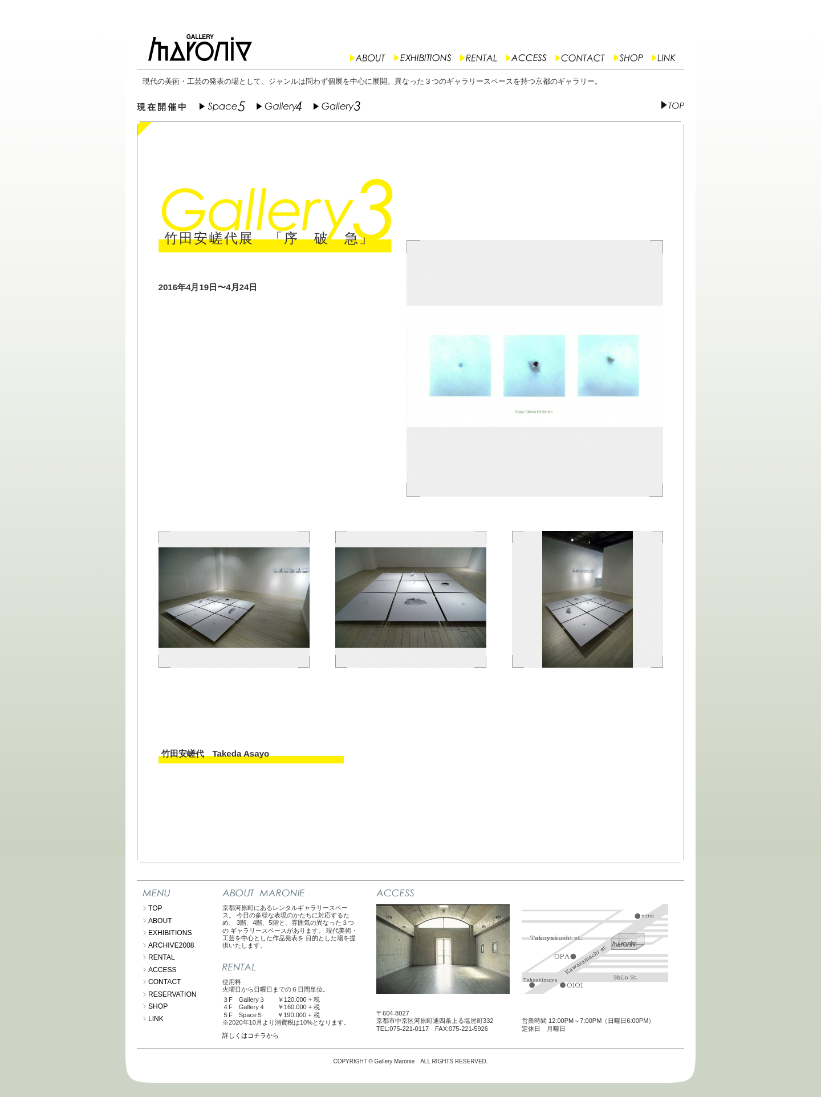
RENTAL (161, 957)
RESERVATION (172, 994)
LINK (156, 1019)
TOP (155, 908)
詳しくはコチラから (250, 1035)
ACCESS (162, 970)
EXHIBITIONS (170, 933)
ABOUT (160, 921)
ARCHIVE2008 (171, 945)
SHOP (158, 1006)
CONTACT (164, 982)
